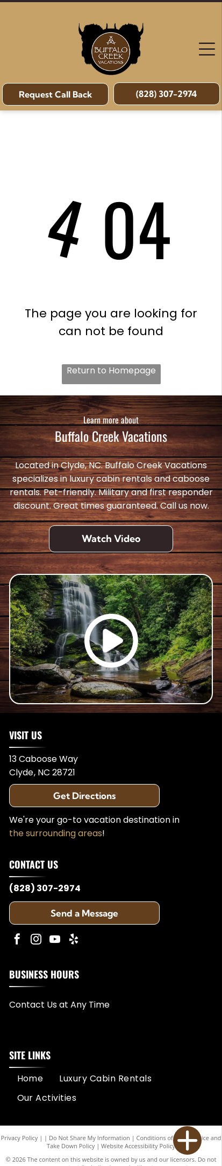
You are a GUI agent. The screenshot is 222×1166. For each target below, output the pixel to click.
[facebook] (17, 940)
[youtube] (55, 940)
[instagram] (36, 940)
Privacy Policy (19, 1138)
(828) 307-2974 (45, 888)
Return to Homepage (111, 370)
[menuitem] (30, 1078)
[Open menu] (207, 49)
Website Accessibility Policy (138, 1146)
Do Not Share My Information (89, 1138)
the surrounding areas (55, 833)
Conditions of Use (161, 1138)
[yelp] (74, 940)
